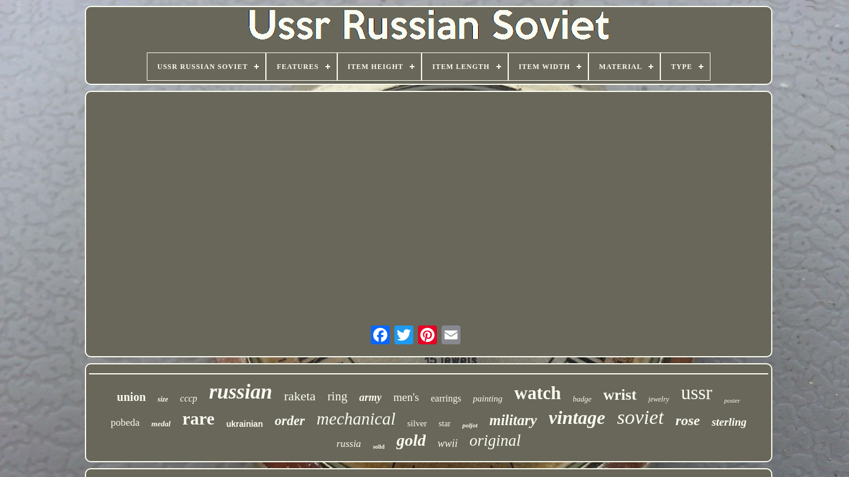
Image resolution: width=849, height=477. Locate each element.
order (290, 420)
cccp (188, 398)
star (444, 423)
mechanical (356, 418)
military (513, 420)
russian (240, 391)
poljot (470, 425)
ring (337, 396)
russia (349, 443)
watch (537, 393)
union (131, 396)
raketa (300, 396)
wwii (447, 443)
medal (161, 423)
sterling (729, 422)
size (162, 399)
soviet (640, 417)
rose (688, 420)
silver (417, 423)
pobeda (125, 422)
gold (411, 440)
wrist (619, 394)
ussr (696, 392)
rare (198, 418)
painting (487, 398)
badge (582, 398)
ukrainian (244, 424)
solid (378, 446)
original (495, 440)
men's (406, 397)
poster (732, 400)
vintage (577, 417)
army (370, 397)
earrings (446, 398)
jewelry (659, 399)
